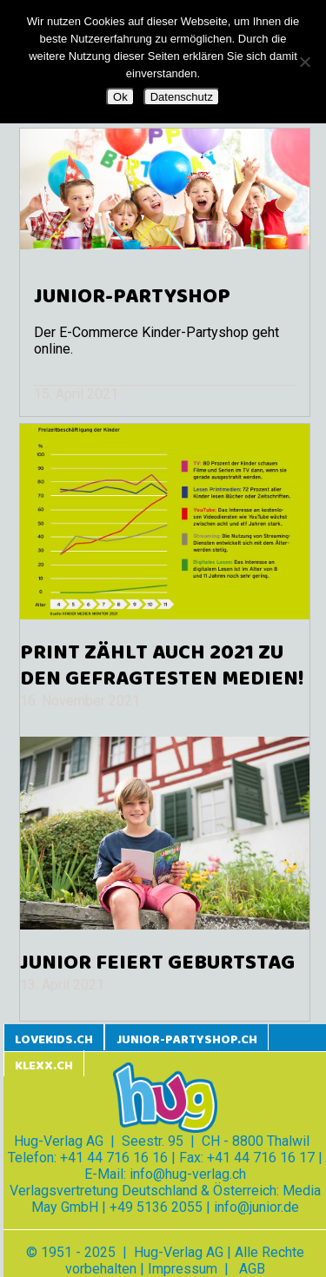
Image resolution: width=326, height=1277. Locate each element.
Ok (120, 96)
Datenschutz (181, 96)
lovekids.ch (54, 1040)
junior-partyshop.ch (186, 1040)
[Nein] (304, 61)
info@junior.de (256, 1207)
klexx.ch (44, 1066)
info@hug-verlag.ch (188, 1174)
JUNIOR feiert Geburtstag (157, 963)
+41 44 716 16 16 (114, 1157)
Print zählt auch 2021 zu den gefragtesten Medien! (161, 666)
